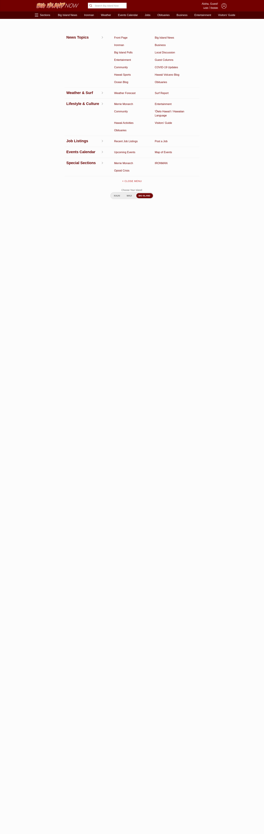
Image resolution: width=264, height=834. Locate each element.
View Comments (98, 605)
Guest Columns (78, 815)
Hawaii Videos (50, 799)
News (39, 26)
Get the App (132, 792)
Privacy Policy (191, 804)
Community (51, 815)
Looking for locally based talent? (116, 523)
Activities (50, 784)
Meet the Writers (132, 806)
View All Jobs (56, 514)
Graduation (78, 820)
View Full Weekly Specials (98, 766)
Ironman (89, 15)
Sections (42, 15)
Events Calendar (128, 15)
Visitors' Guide (226, 15)
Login (205, 8)
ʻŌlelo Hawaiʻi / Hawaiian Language (51, 822)
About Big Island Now (132, 784)
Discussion (51, 789)
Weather (106, 15)
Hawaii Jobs (50, 810)
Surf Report (51, 805)
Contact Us (132, 799)
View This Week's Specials (199, 144)
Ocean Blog (78, 794)
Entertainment (202, 15)
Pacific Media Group (208, 798)
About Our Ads (207, 804)
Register (214, 8)
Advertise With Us (132, 813)
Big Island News (67, 15)
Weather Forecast (78, 805)
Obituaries (163, 15)
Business (181, 15)
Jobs (148, 15)
